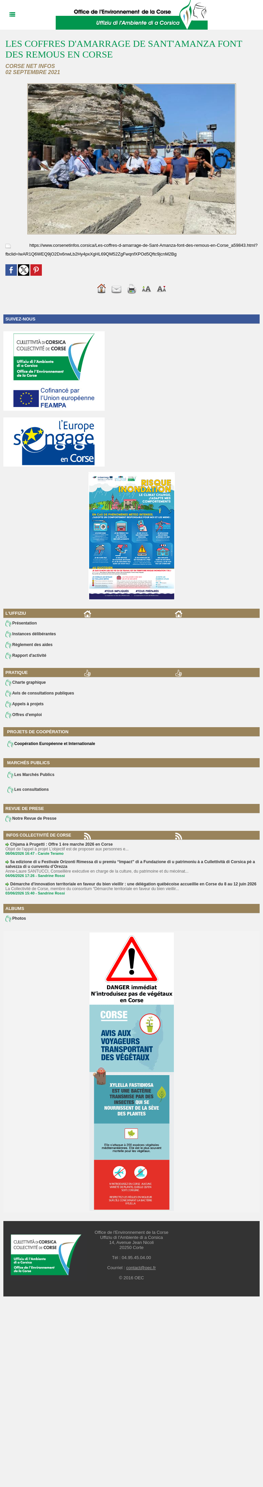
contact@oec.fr (141, 1267)
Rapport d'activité (25, 655)
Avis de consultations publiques (39, 693)
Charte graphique (25, 682)
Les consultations (28, 789)
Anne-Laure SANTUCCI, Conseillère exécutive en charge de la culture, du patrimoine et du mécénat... (96, 871)
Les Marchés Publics (30, 775)
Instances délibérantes (30, 634)
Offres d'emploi (23, 715)
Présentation (21, 623)
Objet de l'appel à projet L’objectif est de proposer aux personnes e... (67, 849)
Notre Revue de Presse (30, 818)
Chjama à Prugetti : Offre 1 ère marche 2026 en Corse (61, 844)
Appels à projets (24, 704)
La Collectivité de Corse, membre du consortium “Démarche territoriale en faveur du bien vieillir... (92, 888)
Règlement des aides (29, 645)
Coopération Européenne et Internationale (51, 744)
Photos (15, 918)
